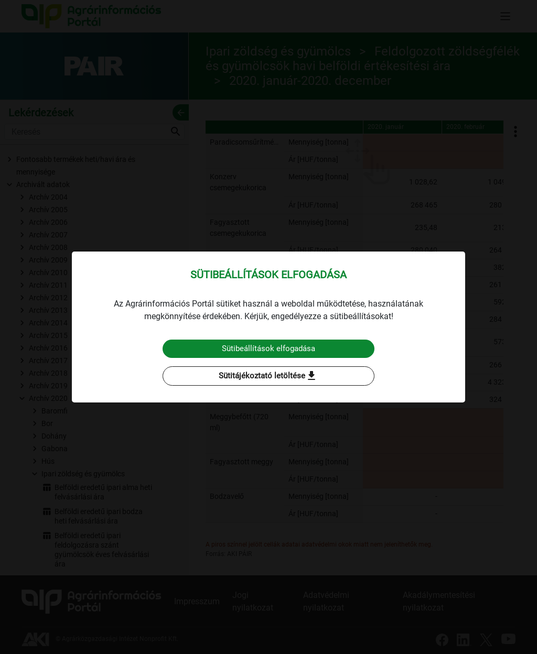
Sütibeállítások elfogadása (268, 348)
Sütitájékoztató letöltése (268, 376)
